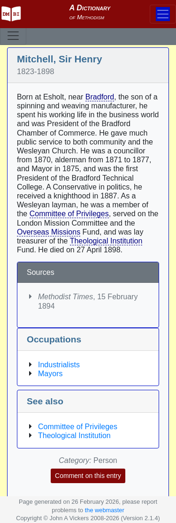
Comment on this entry (88, 475)
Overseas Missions (48, 232)
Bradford (99, 97)
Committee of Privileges (69, 214)
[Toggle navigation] (13, 35)
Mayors (50, 374)
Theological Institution (106, 241)
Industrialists (59, 365)
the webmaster (104, 510)
